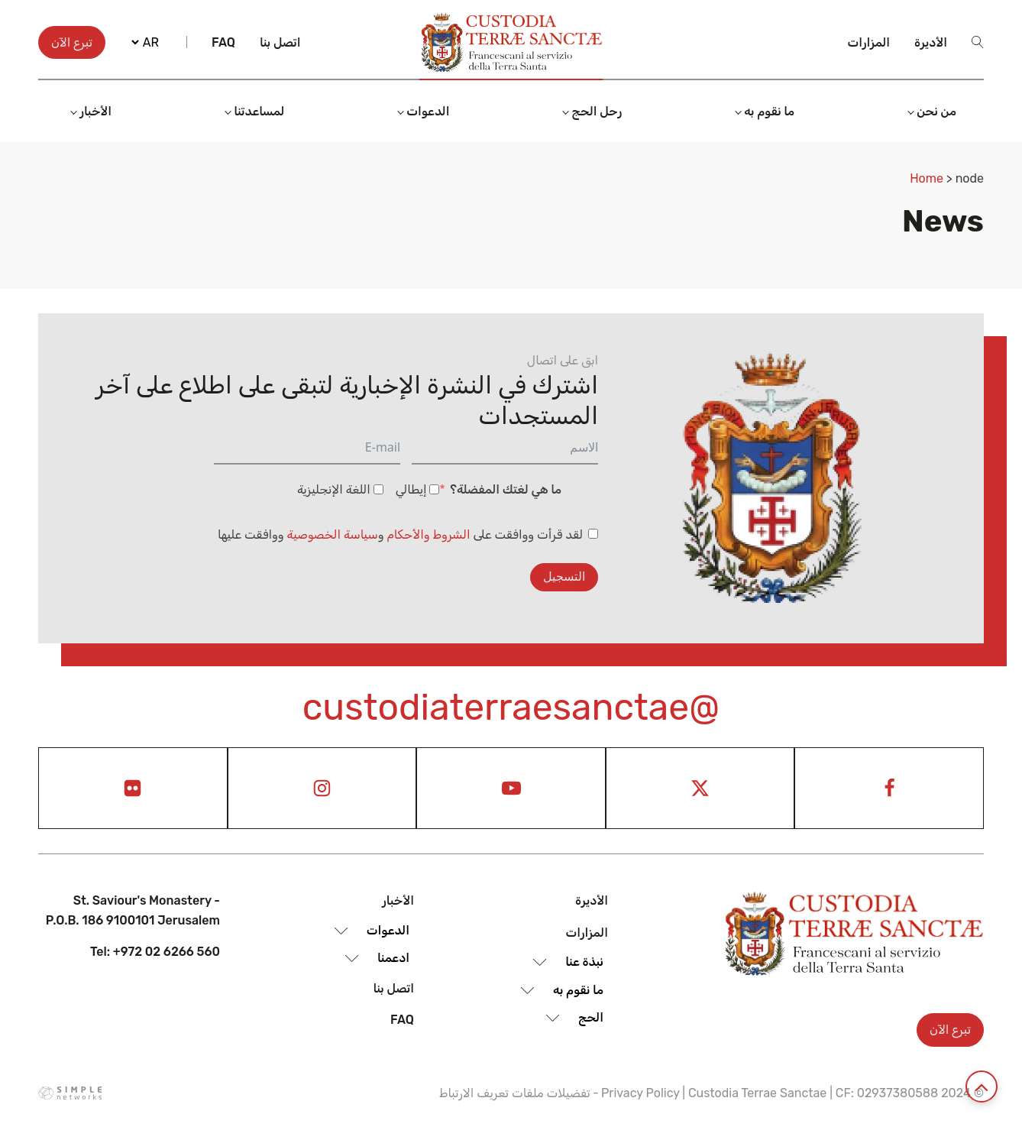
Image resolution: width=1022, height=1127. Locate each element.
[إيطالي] (434, 489)
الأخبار (95, 111)
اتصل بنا (280, 42)
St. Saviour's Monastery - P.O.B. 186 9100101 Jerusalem (133, 910)
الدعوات (427, 111)
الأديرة (930, 42)
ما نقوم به (769, 111)
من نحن (936, 111)
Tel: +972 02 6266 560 (155, 951)
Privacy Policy (640, 1093)
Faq (223, 42)
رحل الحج (596, 111)
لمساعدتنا (259, 111)
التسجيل (564, 576)
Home (926, 178)
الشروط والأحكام (429, 534)
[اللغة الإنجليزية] (378, 489)
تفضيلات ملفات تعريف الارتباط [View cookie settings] (514, 1093)
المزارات (869, 42)
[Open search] (978, 42)
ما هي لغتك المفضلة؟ (505, 489)
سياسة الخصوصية (332, 534)
